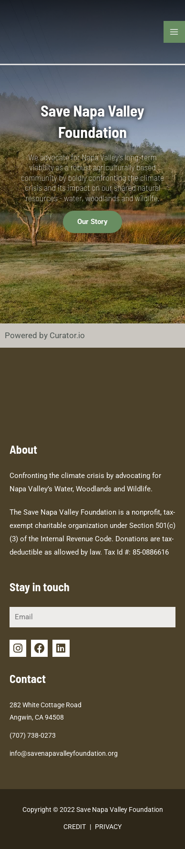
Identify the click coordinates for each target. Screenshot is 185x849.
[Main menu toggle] (174, 32)
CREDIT (74, 826)
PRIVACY (108, 826)
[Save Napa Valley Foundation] (24, 31)
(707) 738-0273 (33, 735)
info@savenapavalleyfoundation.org (64, 753)
